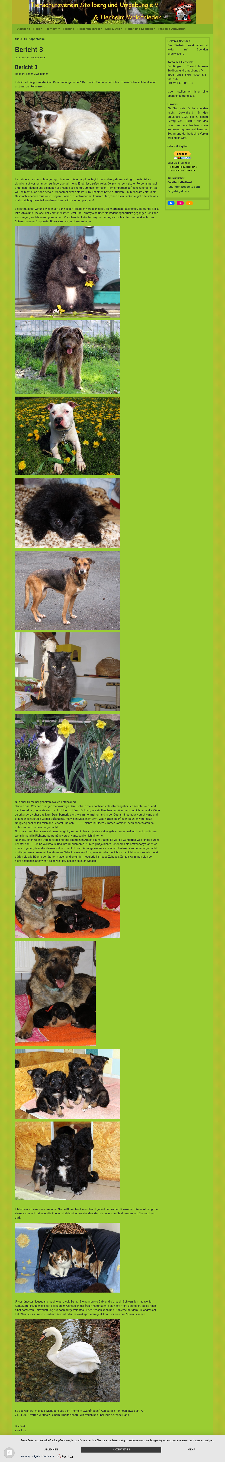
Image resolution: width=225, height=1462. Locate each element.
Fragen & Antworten (172, 28)
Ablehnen (51, 1449)
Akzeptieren (121, 1449)
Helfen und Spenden (139, 28)
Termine (68, 28)
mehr (191, 1449)
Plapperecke (36, 39)
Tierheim (51, 28)
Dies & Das (112, 28)
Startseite (23, 28)
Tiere (36, 28)
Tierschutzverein (88, 28)
